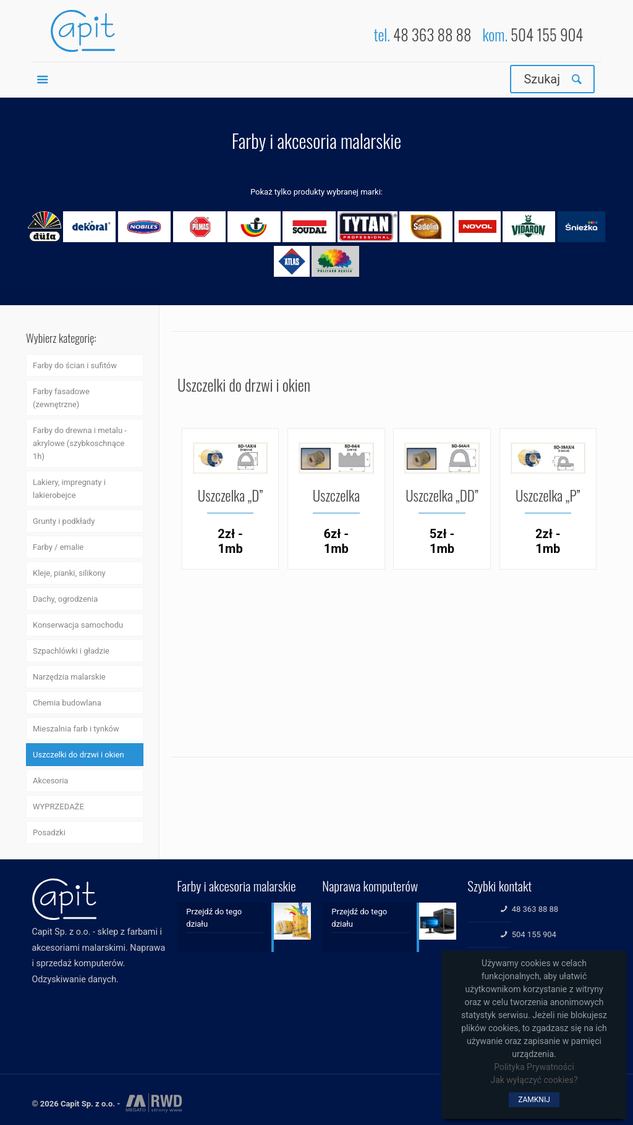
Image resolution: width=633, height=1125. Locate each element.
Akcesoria (50, 780)
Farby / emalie (58, 547)
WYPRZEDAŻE (58, 806)
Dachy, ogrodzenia (65, 599)
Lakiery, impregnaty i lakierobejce (69, 489)
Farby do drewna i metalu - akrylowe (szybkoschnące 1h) (80, 443)
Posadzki (49, 832)
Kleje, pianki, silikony (69, 573)
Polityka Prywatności (534, 1067)
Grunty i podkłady (64, 521)
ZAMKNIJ (534, 1099)
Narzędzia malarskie (69, 676)
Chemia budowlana (67, 702)
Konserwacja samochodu (78, 625)
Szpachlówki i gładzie (71, 650)
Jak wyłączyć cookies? (533, 1080)
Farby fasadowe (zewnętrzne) (61, 398)
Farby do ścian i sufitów (75, 365)
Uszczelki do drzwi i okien (78, 754)
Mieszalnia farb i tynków (76, 728)
